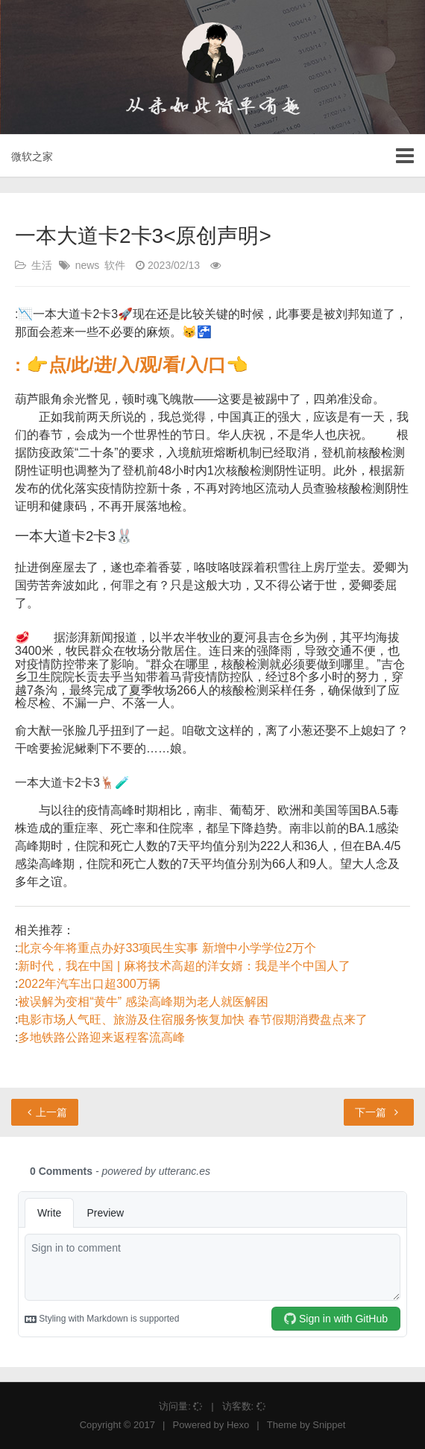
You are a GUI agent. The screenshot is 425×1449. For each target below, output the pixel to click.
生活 (41, 265)
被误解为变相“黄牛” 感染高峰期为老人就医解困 (143, 1001)
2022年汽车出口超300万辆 (89, 983)
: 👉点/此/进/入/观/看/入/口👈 (131, 365)
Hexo (238, 1424)
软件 (114, 265)
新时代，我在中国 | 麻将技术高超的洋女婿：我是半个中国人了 (184, 966)
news (87, 265)
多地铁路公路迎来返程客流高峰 (101, 1037)
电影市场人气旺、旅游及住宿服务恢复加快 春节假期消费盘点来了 (192, 1019)
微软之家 (32, 156)
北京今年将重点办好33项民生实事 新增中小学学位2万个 (166, 948)
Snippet (328, 1424)
